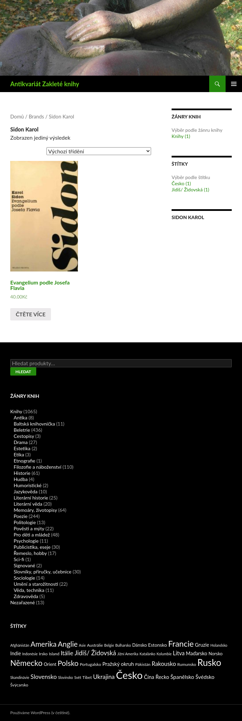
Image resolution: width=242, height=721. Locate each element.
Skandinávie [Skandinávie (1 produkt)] (19, 677)
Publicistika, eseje (32, 547)
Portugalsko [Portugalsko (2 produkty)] (90, 664)
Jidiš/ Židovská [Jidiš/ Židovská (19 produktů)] (95, 653)
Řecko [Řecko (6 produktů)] (162, 677)
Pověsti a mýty (29, 528)
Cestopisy (24, 436)
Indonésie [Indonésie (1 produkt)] (30, 654)
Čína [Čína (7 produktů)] (149, 677)
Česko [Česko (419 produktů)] (129, 675)
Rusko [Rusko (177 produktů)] (209, 662)
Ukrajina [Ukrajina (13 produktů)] (104, 676)
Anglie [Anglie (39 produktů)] (68, 644)
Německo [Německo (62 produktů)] (26, 663)
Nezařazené (22, 602)
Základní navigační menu (234, 84)
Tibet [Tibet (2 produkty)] (87, 677)
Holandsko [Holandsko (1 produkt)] (219, 645)
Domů (17, 116)
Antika (20, 417)
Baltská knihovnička (34, 424)
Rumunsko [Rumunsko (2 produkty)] (186, 664)
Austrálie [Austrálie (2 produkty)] (95, 645)
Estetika (22, 448)
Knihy (16, 411)
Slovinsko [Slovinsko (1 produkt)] (65, 677)
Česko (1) (181, 183)
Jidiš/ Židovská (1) (190, 189)
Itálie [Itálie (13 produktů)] (66, 653)
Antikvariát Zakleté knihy (44, 84)
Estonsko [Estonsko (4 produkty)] (157, 645)
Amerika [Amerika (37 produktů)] (43, 644)
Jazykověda (26, 491)
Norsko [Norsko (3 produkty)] (216, 653)
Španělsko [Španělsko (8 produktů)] (182, 676)
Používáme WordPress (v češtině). (40, 712)
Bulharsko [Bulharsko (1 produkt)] (123, 645)
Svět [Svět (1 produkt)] (77, 677)
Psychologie (26, 541)
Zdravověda (26, 596)
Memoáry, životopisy (35, 510)
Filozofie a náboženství (37, 467)
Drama (21, 442)
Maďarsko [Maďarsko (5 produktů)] (196, 653)
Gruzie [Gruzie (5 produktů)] (202, 645)
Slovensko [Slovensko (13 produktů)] (43, 676)
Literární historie (31, 498)
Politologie (25, 522)
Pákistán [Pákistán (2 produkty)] (143, 664)
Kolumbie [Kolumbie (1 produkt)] (164, 654)
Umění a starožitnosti (36, 584)
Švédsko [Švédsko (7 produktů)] (205, 677)
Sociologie (24, 578)
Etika (19, 454)
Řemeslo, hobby (30, 553)
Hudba (21, 479)
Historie (22, 473)
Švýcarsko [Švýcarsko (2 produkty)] (19, 684)
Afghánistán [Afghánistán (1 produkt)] (19, 645)
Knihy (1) (181, 136)
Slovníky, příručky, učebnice (42, 571)
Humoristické (28, 485)
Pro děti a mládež (32, 534)
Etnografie (24, 461)
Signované (24, 565)
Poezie (20, 516)
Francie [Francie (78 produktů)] (181, 643)
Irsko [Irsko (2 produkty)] (43, 653)
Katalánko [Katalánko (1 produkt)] (147, 654)
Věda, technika (29, 590)
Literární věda (28, 504)
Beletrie (22, 430)
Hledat (23, 371)
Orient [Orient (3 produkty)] (50, 664)
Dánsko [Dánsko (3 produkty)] (139, 645)
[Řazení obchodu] (98, 151)
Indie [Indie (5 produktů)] (15, 653)
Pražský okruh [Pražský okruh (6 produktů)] (118, 664)
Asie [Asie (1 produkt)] (82, 645)
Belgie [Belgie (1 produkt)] (109, 645)
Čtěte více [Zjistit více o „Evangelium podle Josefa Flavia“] (30, 314)
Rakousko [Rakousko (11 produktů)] (164, 663)
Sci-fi (19, 559)
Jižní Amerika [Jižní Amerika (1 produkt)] (127, 654)
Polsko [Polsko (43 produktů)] (68, 663)
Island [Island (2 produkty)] (54, 653)
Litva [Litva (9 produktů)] (179, 653)
